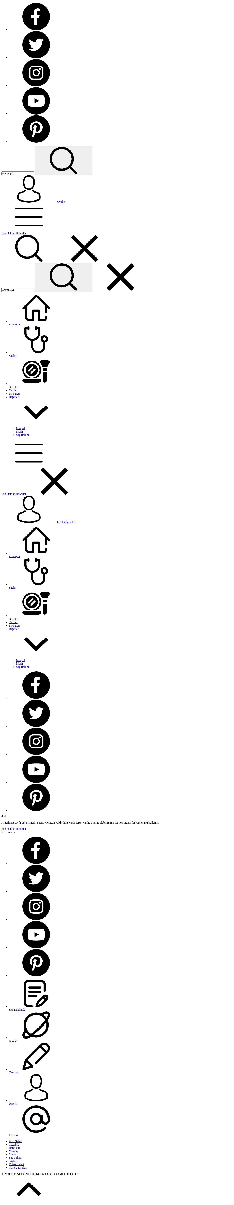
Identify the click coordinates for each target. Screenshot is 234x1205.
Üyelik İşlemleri (38, 522)
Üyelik (61, 201)
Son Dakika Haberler (13, 233)
